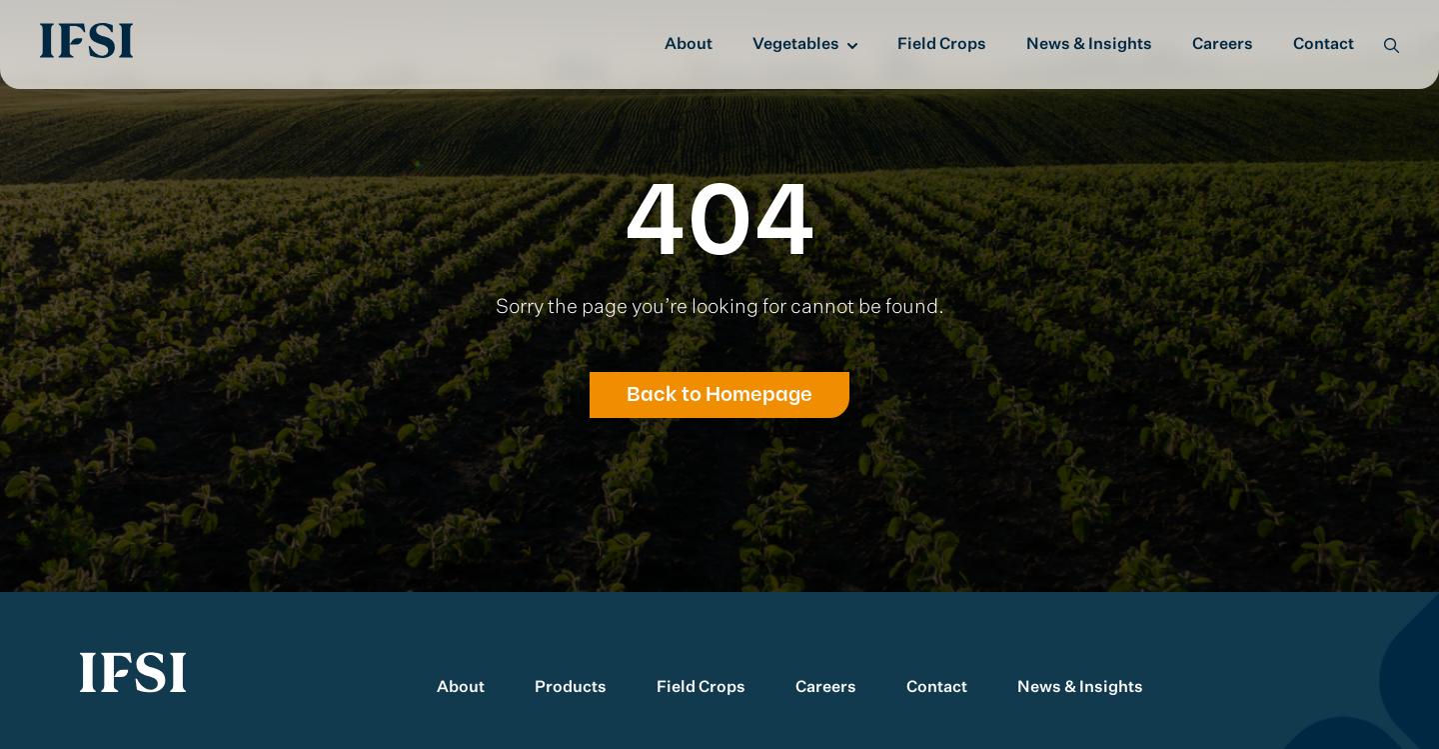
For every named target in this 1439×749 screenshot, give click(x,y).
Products (571, 688)
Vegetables (795, 45)
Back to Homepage (719, 395)
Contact (1323, 45)
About (689, 45)
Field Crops (941, 45)
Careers (1222, 45)
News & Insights (1089, 45)
